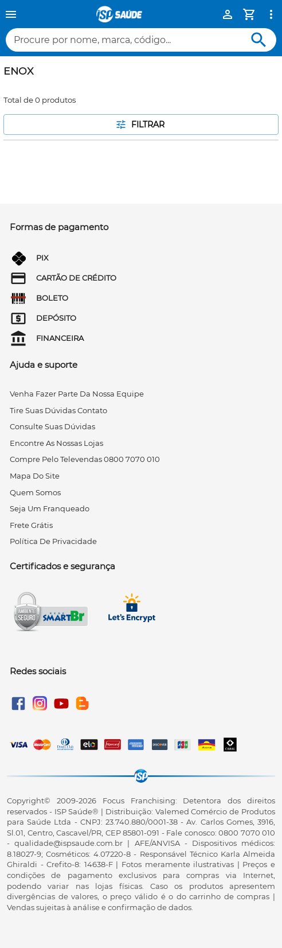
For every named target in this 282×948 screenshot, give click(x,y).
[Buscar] (259, 40)
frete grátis (31, 525)
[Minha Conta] (227, 14)
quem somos (35, 492)
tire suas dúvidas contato (58, 410)
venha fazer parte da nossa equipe (77, 393)
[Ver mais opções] (271, 14)
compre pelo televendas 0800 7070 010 (85, 459)
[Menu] (11, 14)
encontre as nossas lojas (56, 443)
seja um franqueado (49, 508)
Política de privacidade (53, 541)
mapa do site (35, 475)
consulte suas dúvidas (52, 426)
